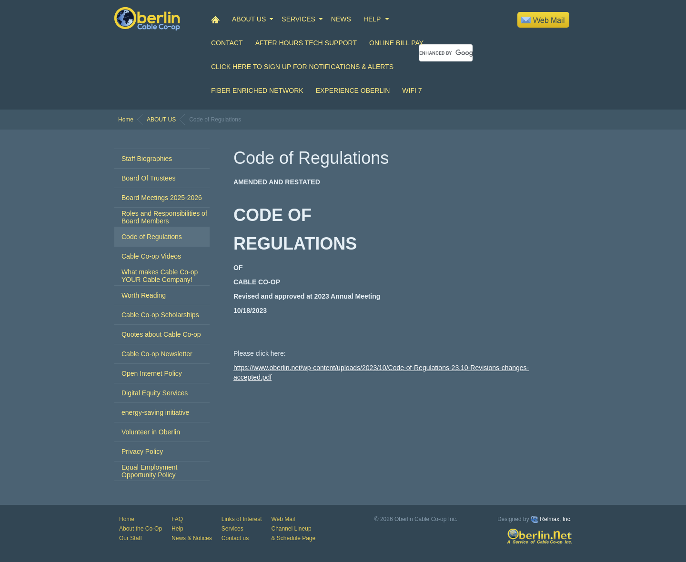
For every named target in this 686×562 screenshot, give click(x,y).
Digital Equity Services (154, 393)
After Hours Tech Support (306, 43)
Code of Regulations (151, 237)
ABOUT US (249, 19)
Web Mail (283, 519)
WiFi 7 (412, 90)
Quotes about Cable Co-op (161, 334)
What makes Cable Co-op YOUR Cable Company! (159, 275)
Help (177, 528)
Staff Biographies (146, 158)
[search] (446, 52)
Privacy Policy (142, 451)
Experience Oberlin (353, 90)
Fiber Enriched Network (257, 90)
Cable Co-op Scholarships (160, 315)
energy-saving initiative (155, 412)
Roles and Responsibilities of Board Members (164, 217)
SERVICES (298, 19)
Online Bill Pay (396, 43)
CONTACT (227, 43)
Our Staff (130, 538)
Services (232, 528)
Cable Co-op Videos (151, 256)
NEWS (341, 19)
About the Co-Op (140, 528)
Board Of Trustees (148, 178)
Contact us (235, 538)
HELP (372, 19)
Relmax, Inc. (556, 519)
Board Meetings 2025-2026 (161, 197)
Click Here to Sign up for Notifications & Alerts (302, 66)
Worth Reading (143, 295)
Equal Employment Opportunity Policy (149, 471)
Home (125, 119)
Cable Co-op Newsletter (156, 354)
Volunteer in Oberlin (150, 432)
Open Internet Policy (151, 373)
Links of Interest (242, 519)
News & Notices (192, 538)
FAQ (177, 519)
